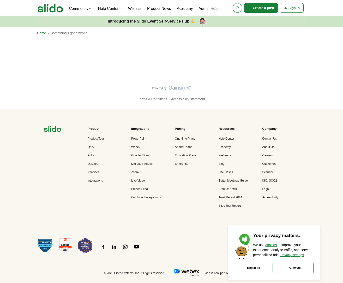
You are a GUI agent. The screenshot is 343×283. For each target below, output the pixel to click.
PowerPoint (138, 138)
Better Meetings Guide (233, 180)
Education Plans (185, 155)
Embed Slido (139, 189)
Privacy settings (292, 255)
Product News (159, 8)
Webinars (225, 155)
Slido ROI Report (230, 205)
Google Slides (140, 155)
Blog (222, 163)
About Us (268, 147)
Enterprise (181, 163)
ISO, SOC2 (269, 180)
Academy (185, 8)
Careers (267, 155)
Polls (91, 155)
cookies (271, 245)
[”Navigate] (52, 130)
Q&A (91, 147)
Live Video (138, 180)
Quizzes (93, 163)
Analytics (93, 172)
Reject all (253, 268)
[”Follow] (103, 249)
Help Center (226, 138)
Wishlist (134, 8)
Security (267, 172)
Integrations (95, 180)
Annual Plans (183, 147)
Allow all (295, 268)
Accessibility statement (188, 99)
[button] (261, 8)
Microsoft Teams (142, 163)
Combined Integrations (146, 197)
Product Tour (96, 138)
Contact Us (269, 138)
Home (41, 33)
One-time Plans (185, 138)
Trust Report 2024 (230, 197)
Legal (266, 189)
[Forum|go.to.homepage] (50, 8)
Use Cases (226, 172)
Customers (269, 163)
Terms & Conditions (152, 99)
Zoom (135, 172)
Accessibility (270, 197)
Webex (135, 147)
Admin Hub (208, 8)
